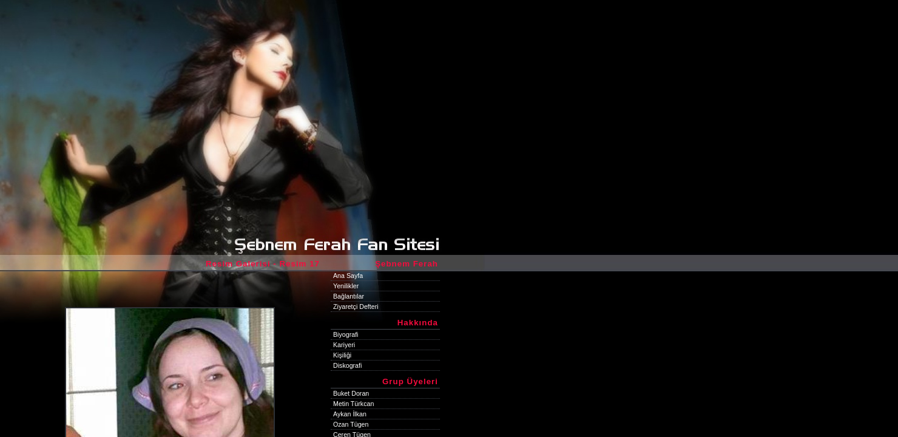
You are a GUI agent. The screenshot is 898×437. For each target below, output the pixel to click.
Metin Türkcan (353, 403)
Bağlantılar (348, 296)
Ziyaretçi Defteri (356, 306)
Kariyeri (344, 344)
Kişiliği (342, 355)
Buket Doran (351, 393)
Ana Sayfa (348, 275)
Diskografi (347, 365)
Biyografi (345, 334)
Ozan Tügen (350, 424)
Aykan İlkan (349, 414)
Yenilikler (346, 286)
